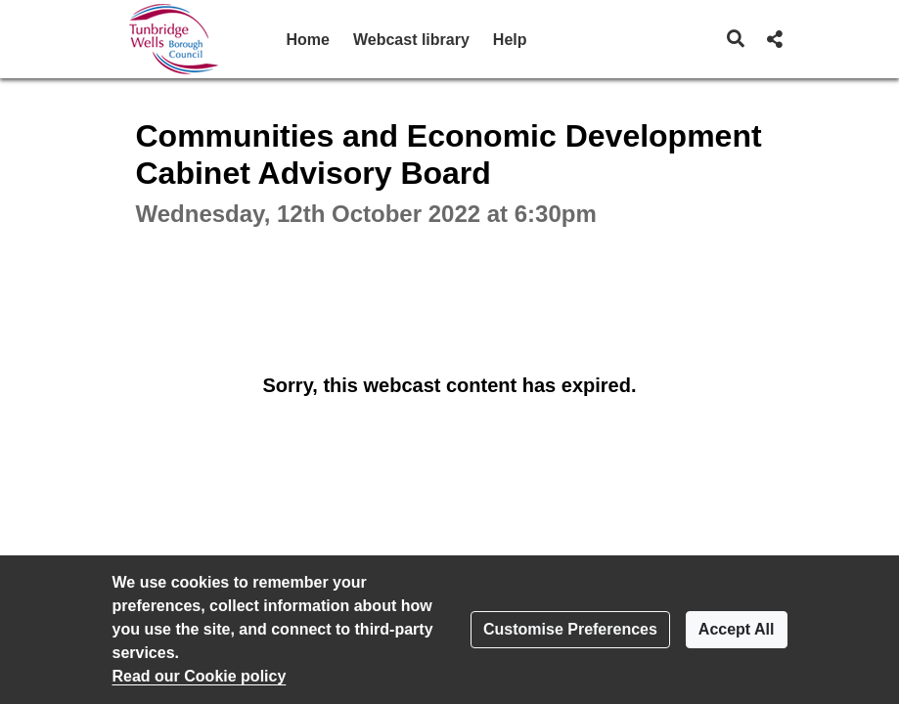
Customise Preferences (570, 629)
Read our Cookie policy (199, 676)
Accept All (736, 629)
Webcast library (411, 39)
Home (308, 39)
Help (510, 39)
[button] (735, 39)
